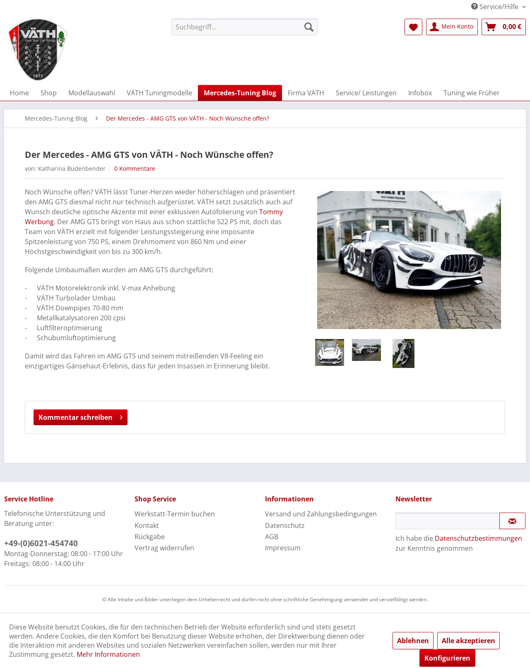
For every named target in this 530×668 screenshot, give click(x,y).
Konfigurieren (447, 658)
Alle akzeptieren (468, 640)
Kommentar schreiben (81, 416)
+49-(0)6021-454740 (41, 543)
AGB (271, 536)
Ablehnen (413, 640)
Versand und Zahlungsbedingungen (321, 513)
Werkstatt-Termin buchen (175, 513)
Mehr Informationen (108, 654)
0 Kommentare (134, 168)
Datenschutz (285, 525)
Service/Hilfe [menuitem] (495, 6)
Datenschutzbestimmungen (478, 538)
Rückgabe (150, 536)
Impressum (283, 547)
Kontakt (147, 525)
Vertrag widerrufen (164, 547)
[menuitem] (244, 27)
